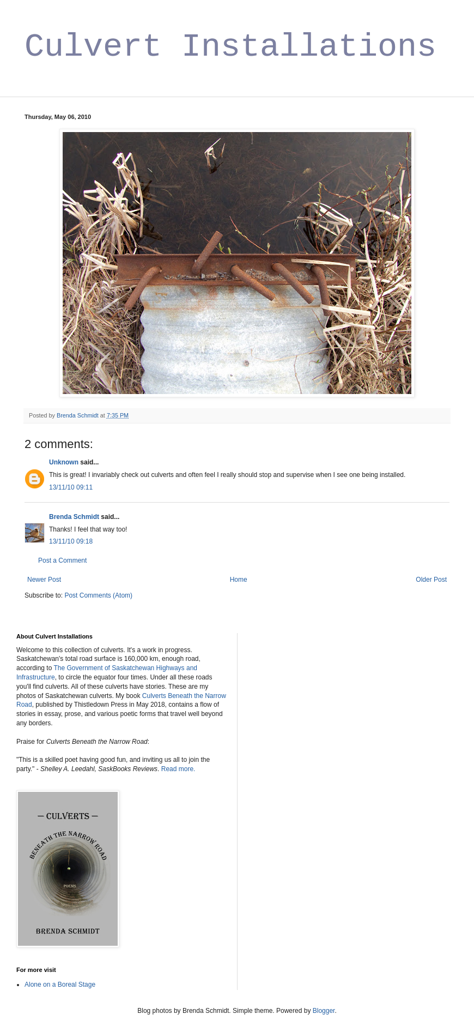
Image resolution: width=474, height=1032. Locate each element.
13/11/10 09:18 (71, 541)
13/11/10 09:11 (71, 487)
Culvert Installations (230, 46)
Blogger (324, 1011)
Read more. (178, 769)
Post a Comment (62, 560)
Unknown (63, 462)
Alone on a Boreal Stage (60, 984)
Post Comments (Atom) (98, 595)
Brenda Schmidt (74, 517)
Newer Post (44, 579)
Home (238, 579)
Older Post (431, 579)
